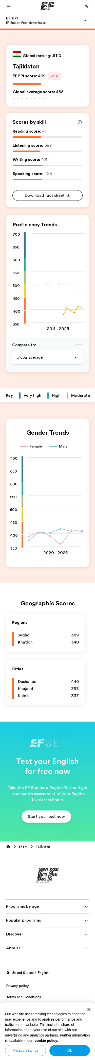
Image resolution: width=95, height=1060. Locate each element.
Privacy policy (17, 986)
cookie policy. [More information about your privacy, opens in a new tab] (46, 1041)
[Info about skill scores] (79, 122)
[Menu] (85, 20)
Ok (69, 1050)
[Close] (88, 1009)
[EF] (47, 6)
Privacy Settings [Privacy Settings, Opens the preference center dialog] (25, 1050)
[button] (8, 6)
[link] (26, 20)
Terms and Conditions (23, 997)
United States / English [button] (27, 973)
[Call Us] (87, 6)
